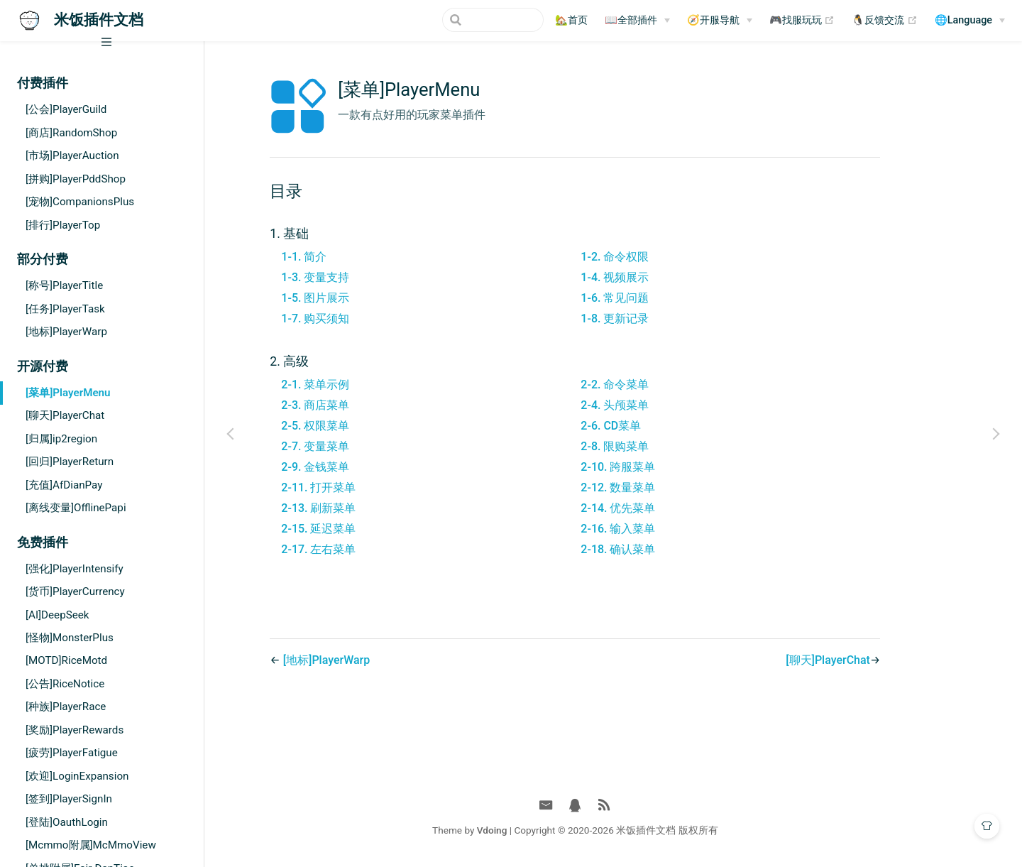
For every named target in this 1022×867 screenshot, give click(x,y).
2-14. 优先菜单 (656, 508)
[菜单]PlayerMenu (68, 392)
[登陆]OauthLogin (67, 822)
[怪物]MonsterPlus (70, 637)
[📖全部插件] (637, 20)
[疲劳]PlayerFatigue (72, 752)
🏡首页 (571, 20)
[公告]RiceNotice (65, 683)
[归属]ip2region (61, 438)
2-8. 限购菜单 (653, 446)
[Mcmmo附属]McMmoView (91, 845)
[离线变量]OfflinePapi (76, 507)
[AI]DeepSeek (57, 615)
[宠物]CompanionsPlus (80, 201)
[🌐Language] (970, 20)
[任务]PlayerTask (65, 308)
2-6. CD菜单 (649, 425)
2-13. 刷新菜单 (356, 508)
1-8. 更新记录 (653, 318)
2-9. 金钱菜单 (353, 467)
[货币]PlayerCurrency (75, 591)
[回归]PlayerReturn (70, 461)
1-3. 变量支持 (353, 277)
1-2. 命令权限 (653, 256)
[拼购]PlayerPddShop (76, 179)
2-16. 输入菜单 (656, 528)
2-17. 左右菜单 (356, 549)
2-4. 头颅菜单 (653, 405)
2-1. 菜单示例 (353, 384)
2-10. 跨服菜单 (656, 467)
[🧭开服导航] (719, 20)
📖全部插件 (631, 20)
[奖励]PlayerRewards (74, 730)
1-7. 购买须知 (353, 318)
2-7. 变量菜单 (353, 446)
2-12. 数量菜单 (656, 487)
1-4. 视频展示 (653, 277)
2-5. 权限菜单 (353, 425)
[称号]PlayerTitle (64, 285)
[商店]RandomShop (71, 132)
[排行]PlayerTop (63, 225)
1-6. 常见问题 (653, 298)
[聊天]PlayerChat (65, 415)
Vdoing (530, 830)
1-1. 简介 (342, 256)
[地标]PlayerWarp (66, 331)
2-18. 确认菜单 (656, 549)
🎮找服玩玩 (802, 20)
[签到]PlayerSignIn (69, 798)
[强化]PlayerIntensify (74, 568)
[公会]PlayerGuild (66, 109)
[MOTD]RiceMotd (66, 660)
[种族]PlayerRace (66, 706)
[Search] (472, 20)
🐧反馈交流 (885, 20)
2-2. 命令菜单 (653, 384)
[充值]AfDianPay (64, 485)
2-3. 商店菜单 (353, 405)
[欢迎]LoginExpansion (77, 776)
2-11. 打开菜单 (356, 487)
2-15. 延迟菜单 (356, 528)
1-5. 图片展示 (353, 298)
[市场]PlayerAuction (72, 155)
